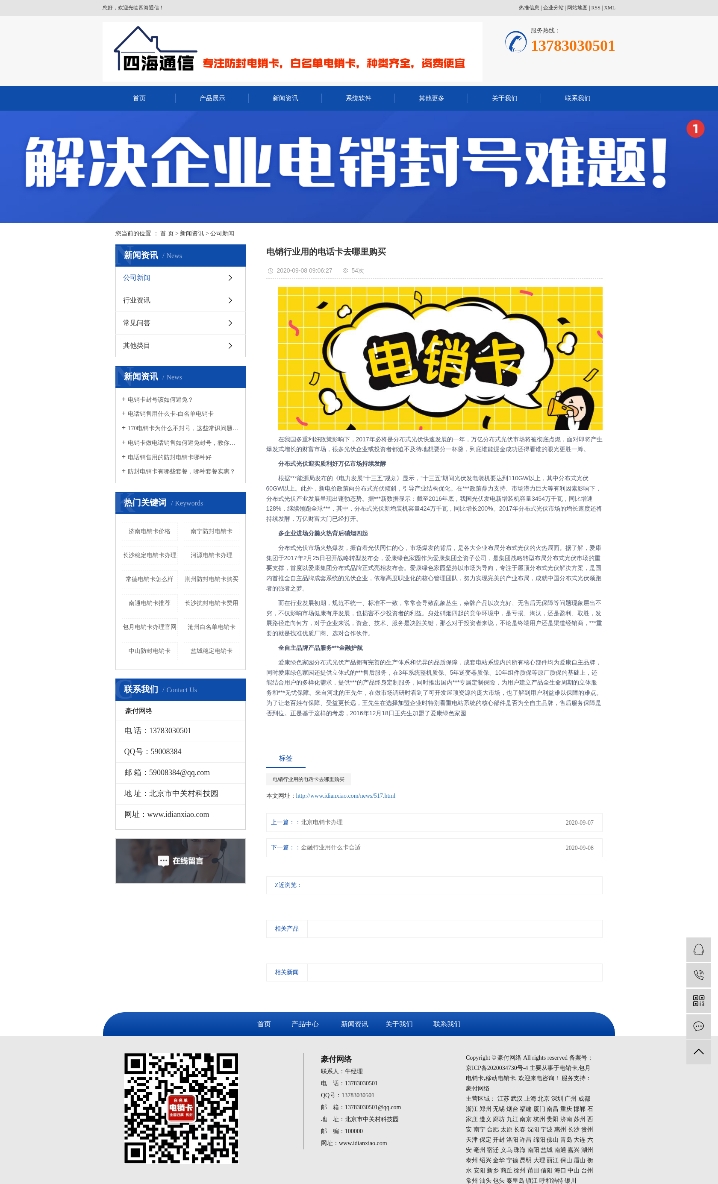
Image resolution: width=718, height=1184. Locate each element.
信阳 (547, 1170)
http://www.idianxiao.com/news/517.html (346, 796)
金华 (499, 1160)
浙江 (472, 1109)
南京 (526, 1119)
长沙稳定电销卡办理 (150, 555)
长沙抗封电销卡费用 (211, 603)
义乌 (506, 1150)
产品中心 (305, 1024)
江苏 (503, 1099)
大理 (539, 1160)
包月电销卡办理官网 (150, 627)
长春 (520, 1129)
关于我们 (505, 98)
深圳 (557, 1099)
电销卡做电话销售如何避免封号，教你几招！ (183, 443)
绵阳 (539, 1140)
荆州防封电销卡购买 (211, 579)
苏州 (580, 1119)
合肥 (493, 1129)
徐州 (520, 1170)
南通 (560, 1150)
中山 (574, 1170)
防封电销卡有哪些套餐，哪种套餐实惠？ (181, 471)
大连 (580, 1140)
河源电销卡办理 (211, 555)
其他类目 (136, 345)
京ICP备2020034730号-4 (497, 1068)
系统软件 (358, 98)
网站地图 (577, 8)
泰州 (472, 1160)
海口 (560, 1170)
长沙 (574, 1129)
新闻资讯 (285, 98)
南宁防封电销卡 (211, 531)
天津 (472, 1140)
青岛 (566, 1140)
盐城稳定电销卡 (211, 651)
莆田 (533, 1170)
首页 (139, 98)
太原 (506, 1129)
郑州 (485, 1109)
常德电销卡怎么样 (150, 579)
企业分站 (553, 8)
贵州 (587, 1129)
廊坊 (499, 1119)
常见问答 (136, 322)
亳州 (480, 1150)
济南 (566, 1119)
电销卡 (568, 1068)
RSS (595, 8)
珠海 (520, 1150)
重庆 (566, 1109)
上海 (530, 1099)
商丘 (506, 1170)
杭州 (539, 1119)
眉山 (580, 1160)
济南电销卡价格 (150, 531)
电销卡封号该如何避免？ (161, 400)
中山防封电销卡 (150, 651)
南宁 (480, 1129)
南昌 (553, 1109)
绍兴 (485, 1160)
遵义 (485, 1119)
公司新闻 (222, 233)
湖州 (587, 1150)
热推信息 (529, 8)
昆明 (526, 1160)
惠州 (560, 1129)
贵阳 (553, 1119)
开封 (499, 1140)
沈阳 (533, 1129)
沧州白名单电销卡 (211, 627)
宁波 (547, 1129)
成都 (584, 1099)
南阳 (533, 1150)
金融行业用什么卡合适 (331, 847)
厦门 (539, 1109)
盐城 (547, 1150)
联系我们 (578, 98)
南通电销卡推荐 (150, 603)
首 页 (167, 233)
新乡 (493, 1170)
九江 (512, 1119)
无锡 (499, 1109)
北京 (544, 1099)
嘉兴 (574, 1150)
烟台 (512, 1109)
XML (609, 8)
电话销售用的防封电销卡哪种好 (170, 457)
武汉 (517, 1099)
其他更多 (431, 98)
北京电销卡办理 (322, 822)
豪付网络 (478, 1088)
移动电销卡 (500, 1078)
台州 (587, 1170)
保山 (566, 1160)
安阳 (480, 1170)
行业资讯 (136, 300)
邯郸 (580, 1109)
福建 (526, 1109)
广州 (571, 1099)
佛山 (553, 1140)
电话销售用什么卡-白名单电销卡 (171, 414)
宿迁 (493, 1150)
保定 (485, 1140)
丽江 (553, 1160)
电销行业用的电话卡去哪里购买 (308, 779)
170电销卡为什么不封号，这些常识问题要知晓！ (183, 428)
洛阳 (512, 1140)
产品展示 (212, 98)
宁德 (512, 1160)
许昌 (526, 1140)
